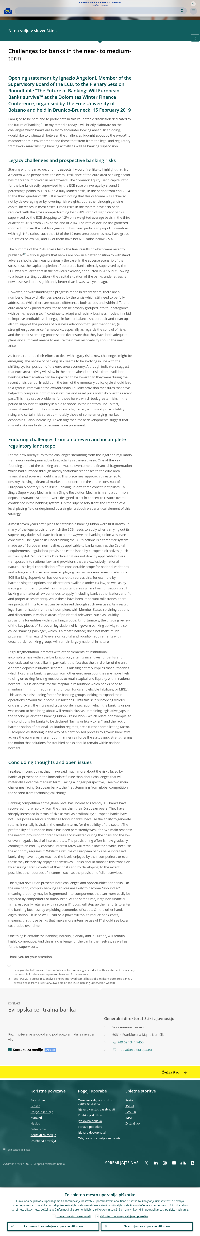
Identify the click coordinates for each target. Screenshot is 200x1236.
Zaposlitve (38, 1100)
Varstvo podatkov (90, 1127)
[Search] (98, 11)
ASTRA (129, 1106)
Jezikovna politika (90, 1121)
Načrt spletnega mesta (18, 1149)
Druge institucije (42, 1112)
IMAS (128, 1118)
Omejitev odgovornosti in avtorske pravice (95, 1102)
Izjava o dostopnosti (92, 1132)
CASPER (130, 1112)
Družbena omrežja (43, 1141)
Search (182, 11)
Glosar (35, 1106)
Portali (129, 1100)
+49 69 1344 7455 (130, 1042)
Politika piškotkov (90, 1115)
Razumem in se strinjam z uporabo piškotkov (53, 1226)
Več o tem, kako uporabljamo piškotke (124, 1216)
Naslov (35, 1123)
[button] (193, 3)
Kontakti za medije (28, 1049)
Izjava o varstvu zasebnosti (96, 1109)
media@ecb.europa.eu (134, 1049)
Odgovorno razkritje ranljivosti (99, 1138)
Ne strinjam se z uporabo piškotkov (146, 1226)
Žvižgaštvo (132, 1123)
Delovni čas (39, 1129)
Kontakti (36, 1118)
